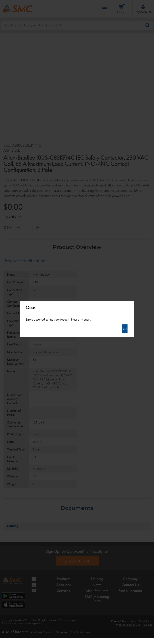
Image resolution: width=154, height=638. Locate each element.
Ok (125, 329)
